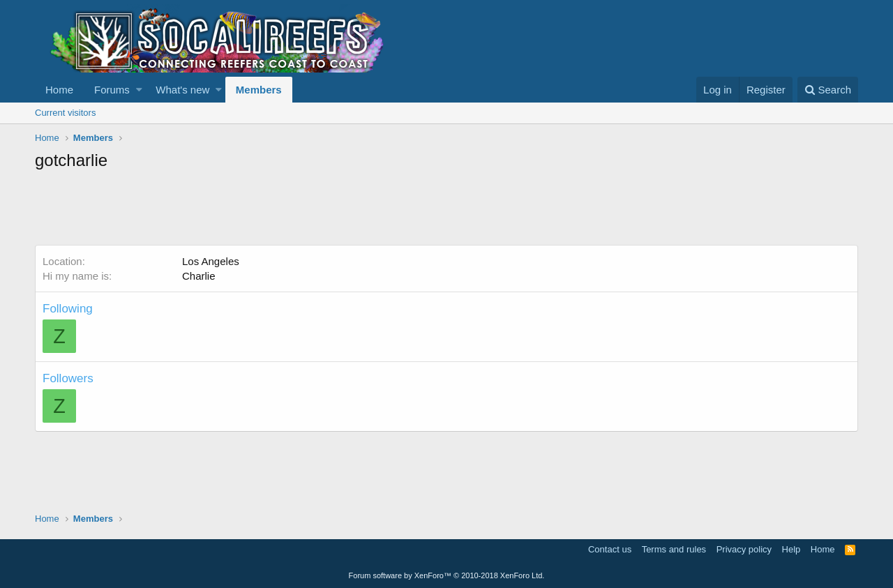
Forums (112, 90)
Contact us (609, 549)
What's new (182, 90)
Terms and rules (674, 549)
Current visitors (65, 112)
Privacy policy (744, 549)
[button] (139, 90)
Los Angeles (210, 261)
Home (59, 90)
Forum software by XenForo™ (447, 575)
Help (791, 549)
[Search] (827, 90)
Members (259, 90)
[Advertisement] (289, 210)
